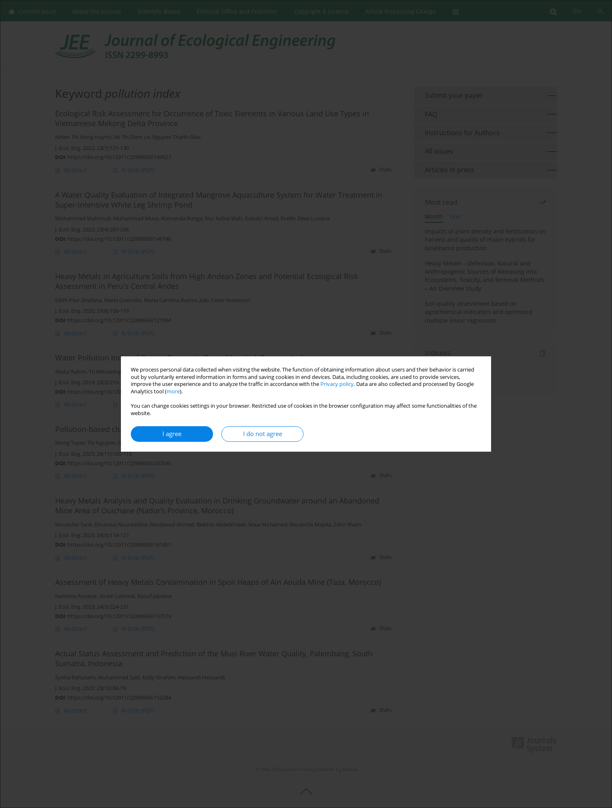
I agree (171, 433)
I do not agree (262, 433)
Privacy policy (337, 384)
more (173, 391)
